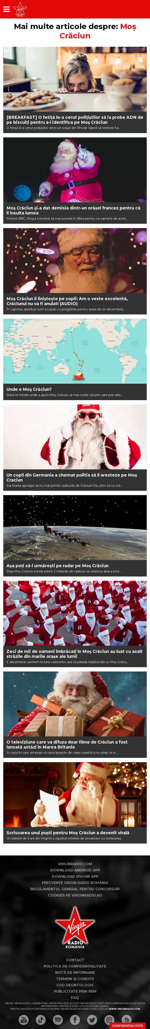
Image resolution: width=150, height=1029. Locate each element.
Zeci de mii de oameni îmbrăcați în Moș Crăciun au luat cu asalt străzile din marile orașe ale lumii (75, 654)
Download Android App (75, 870)
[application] (136, 9)
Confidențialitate (127, 1025)
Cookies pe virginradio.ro (75, 895)
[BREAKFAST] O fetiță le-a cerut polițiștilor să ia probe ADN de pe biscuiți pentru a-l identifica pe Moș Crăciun (75, 120)
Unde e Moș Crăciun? (29, 389)
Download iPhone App (75, 876)
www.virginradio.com (124, 1009)
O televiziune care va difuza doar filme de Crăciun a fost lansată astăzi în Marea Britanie (67, 745)
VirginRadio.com (75, 864)
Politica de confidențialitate (75, 966)
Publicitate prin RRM (75, 991)
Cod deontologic (75, 985)
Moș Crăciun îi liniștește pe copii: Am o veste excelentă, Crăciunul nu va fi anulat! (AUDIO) (67, 301)
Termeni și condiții (75, 979)
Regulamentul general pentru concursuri (75, 889)
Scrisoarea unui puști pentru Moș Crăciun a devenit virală (68, 832)
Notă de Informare (75, 973)
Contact (75, 960)
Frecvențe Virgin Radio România (75, 883)
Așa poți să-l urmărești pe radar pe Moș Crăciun (58, 565)
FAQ (75, 998)
